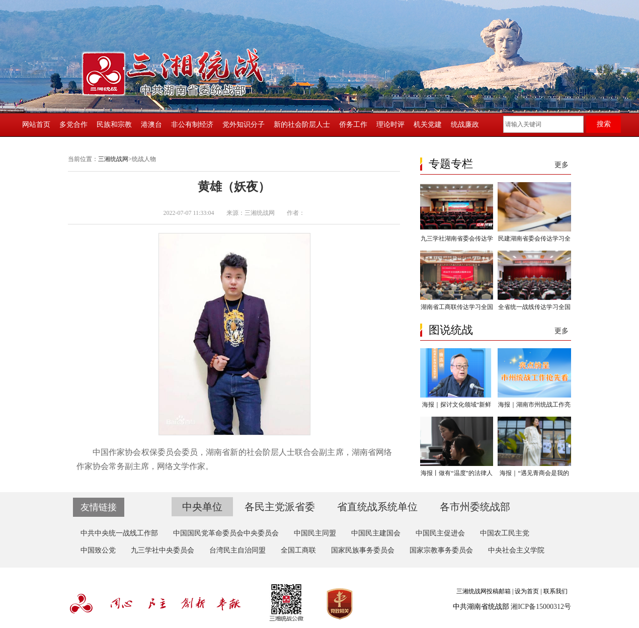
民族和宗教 (114, 124)
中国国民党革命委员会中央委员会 (226, 533)
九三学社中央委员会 (162, 550)
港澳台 (151, 124)
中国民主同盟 (315, 533)
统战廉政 (465, 124)
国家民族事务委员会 (362, 550)
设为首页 (527, 591)
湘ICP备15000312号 (541, 606)
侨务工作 (353, 124)
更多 (561, 165)
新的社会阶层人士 (302, 124)
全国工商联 (298, 550)
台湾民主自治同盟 (237, 550)
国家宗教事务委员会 (441, 550)
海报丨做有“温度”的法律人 (457, 473)
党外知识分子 (243, 124)
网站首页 (36, 124)
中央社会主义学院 (516, 550)
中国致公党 (98, 550)
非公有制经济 (192, 124)
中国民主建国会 (376, 533)
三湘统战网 (113, 159)
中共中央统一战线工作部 (119, 533)
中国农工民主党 (504, 533)
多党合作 (73, 124)
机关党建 (428, 124)
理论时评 (390, 124)
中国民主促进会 (440, 533)
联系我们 (555, 591)
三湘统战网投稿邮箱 (483, 591)
